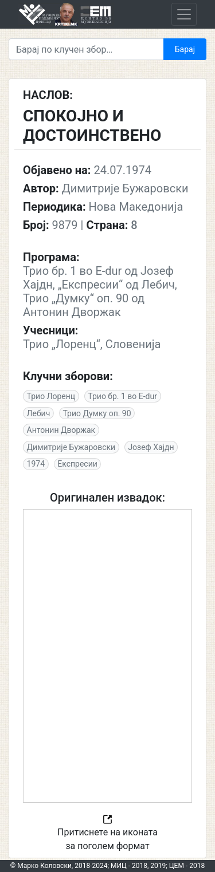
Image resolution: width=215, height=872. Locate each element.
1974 (36, 463)
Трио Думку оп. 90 (96, 413)
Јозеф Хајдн (151, 447)
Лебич (38, 413)
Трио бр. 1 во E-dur (122, 396)
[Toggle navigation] (184, 14)
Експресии (77, 463)
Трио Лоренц (51, 396)
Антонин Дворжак (61, 430)
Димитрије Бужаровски (71, 447)
